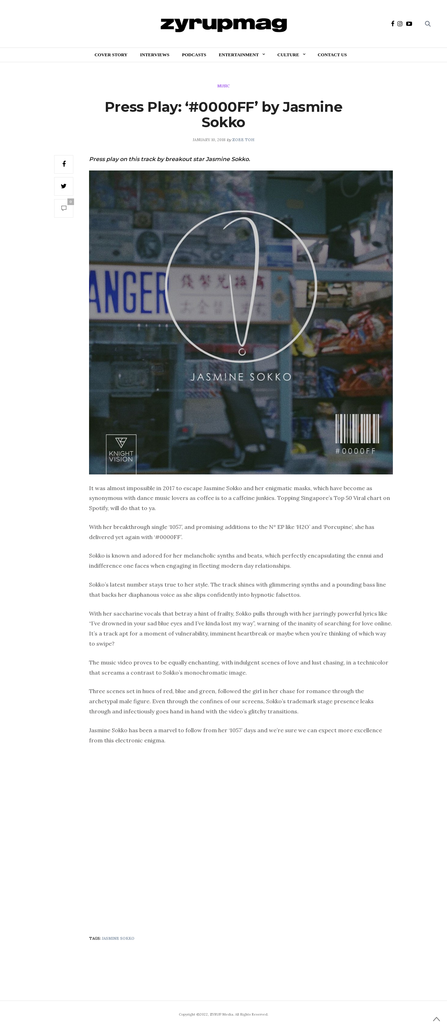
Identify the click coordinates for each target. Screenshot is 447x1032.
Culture (288, 54)
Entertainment (239, 54)
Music (223, 85)
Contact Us (332, 54)
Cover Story (111, 54)
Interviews (154, 54)
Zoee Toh (243, 139)
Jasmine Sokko (118, 938)
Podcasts (194, 54)
